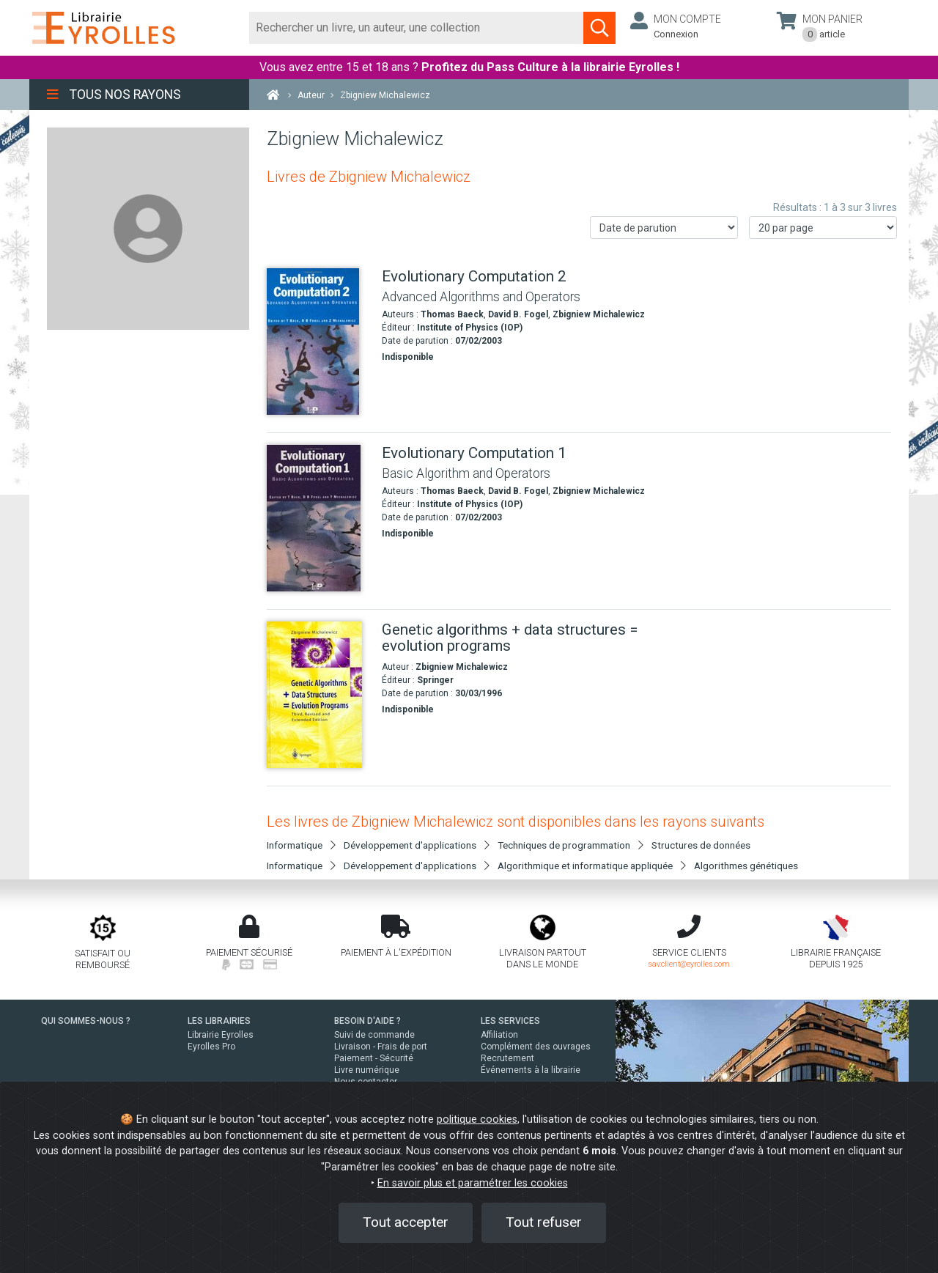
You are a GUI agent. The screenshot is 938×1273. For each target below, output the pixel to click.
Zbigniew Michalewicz (599, 314)
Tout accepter (405, 1222)
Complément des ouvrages (536, 1046)
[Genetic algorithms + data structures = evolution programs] (319, 694)
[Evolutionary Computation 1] (319, 518)
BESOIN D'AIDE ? (367, 1021)
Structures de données (700, 845)
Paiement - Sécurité (373, 1058)
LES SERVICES (510, 1021)
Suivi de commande (374, 1035)
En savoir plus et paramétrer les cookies (472, 1183)
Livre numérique (366, 1070)
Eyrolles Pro (211, 1046)
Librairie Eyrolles (221, 1035)
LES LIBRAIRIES (219, 1021)
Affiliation (499, 1035)
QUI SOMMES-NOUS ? (85, 1021)
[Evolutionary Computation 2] (319, 341)
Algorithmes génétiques (746, 865)
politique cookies (477, 1119)
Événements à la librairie (530, 1070)
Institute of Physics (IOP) (469, 327)
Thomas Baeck (452, 314)
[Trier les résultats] (664, 227)
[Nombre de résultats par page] (823, 227)
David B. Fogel (518, 314)
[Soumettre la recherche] (599, 28)
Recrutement (507, 1058)
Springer (435, 680)
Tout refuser (544, 1222)
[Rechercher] (416, 28)
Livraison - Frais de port (380, 1046)
